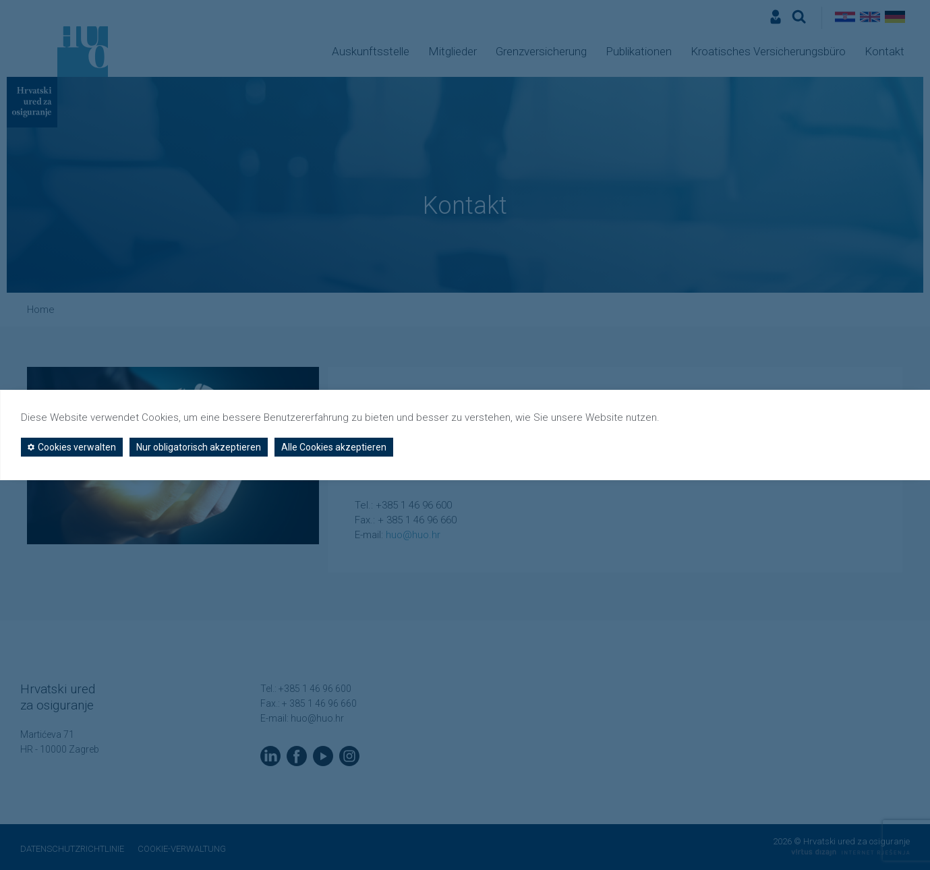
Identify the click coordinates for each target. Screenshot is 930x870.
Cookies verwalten (72, 447)
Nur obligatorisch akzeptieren (198, 447)
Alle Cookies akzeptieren (333, 447)
